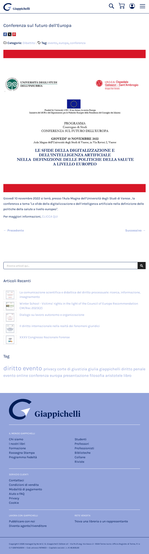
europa (64, 43)
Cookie (14, 503)
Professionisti (84, 448)
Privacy (14, 498)
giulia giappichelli (104, 369)
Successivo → (135, 230)
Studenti (80, 439)
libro (127, 375)
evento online (16, 375)
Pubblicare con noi (22, 521)
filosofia (97, 375)
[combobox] (74, 265)
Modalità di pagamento (25, 489)
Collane (80, 457)
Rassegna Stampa (22, 453)
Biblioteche (83, 453)
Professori (82, 444)
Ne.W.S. (40, 544)
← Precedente (13, 230)
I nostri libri (17, 444)
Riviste (79, 462)
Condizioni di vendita (24, 485)
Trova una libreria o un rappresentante (101, 521)
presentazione (76, 375)
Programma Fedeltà (23, 457)
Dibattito (29, 43)
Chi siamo (16, 439)
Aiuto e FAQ (16, 494)
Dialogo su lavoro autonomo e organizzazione (51, 315)
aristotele (114, 375)
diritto (13, 368)
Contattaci (16, 480)
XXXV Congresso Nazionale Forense (44, 337)
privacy (50, 369)
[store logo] (16, 7)
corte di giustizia (72, 369)
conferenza (78, 43)
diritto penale (133, 369)
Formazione (17, 448)
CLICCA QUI (50, 216)
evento (52, 43)
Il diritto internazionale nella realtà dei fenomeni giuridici (59, 326)
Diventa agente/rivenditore (28, 526)
